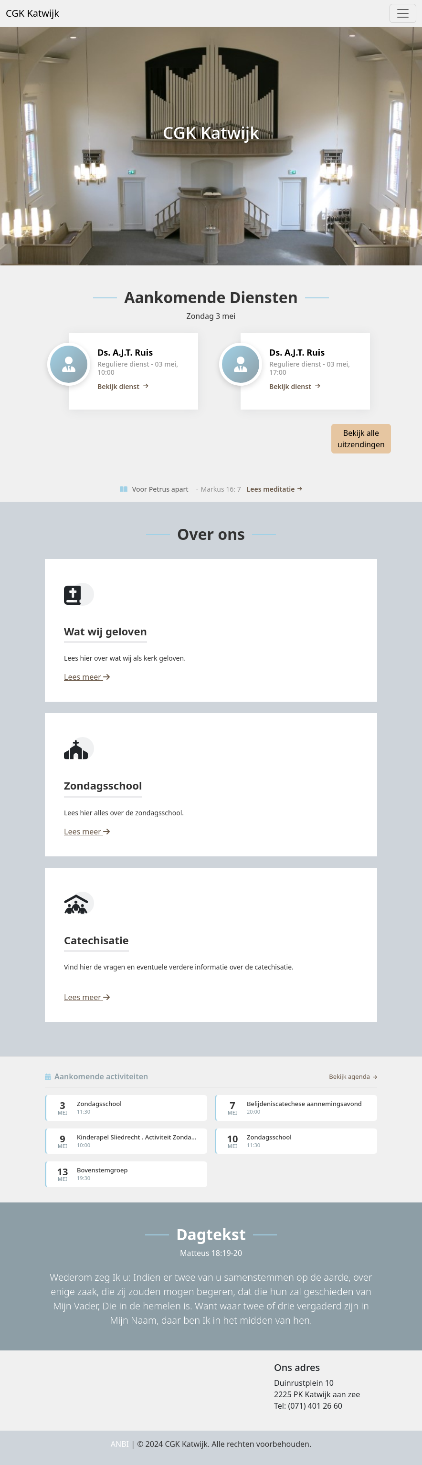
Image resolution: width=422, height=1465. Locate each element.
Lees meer (87, 677)
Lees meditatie (275, 489)
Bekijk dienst (122, 386)
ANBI (120, 1444)
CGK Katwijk (32, 13)
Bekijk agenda (353, 1076)
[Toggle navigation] (403, 13)
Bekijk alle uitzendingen (361, 439)
